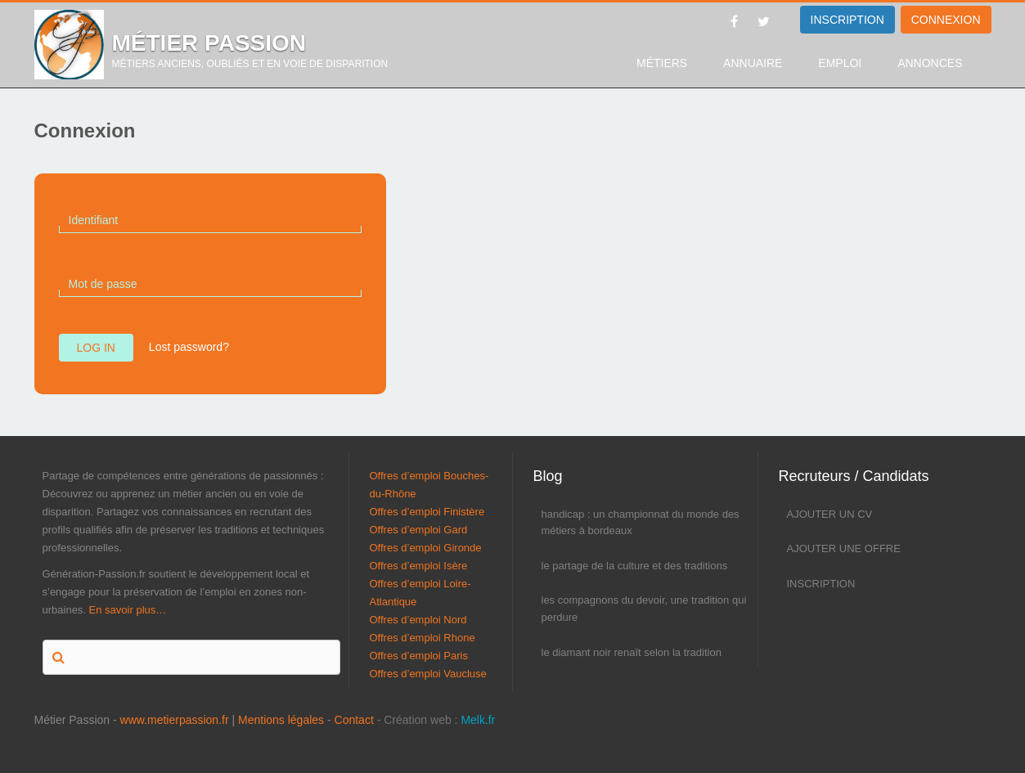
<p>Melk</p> (20, 736)
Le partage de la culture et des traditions (635, 566)
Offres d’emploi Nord (418, 619)
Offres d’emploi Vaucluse (428, 673)
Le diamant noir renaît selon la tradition (632, 652)
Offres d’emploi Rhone (422, 637)
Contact (354, 719)
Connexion (946, 19)
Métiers (661, 63)
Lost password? (189, 346)
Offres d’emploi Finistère (427, 512)
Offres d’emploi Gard (419, 530)
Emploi (839, 63)
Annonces (929, 63)
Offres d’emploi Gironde (426, 548)
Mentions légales (281, 719)
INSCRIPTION (847, 19)
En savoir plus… (128, 610)
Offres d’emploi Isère (419, 566)
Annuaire (752, 63)
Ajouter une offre (844, 548)
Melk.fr (478, 719)
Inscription (821, 584)
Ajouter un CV (830, 514)
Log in (96, 347)
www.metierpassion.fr (174, 719)
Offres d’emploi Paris (419, 655)
